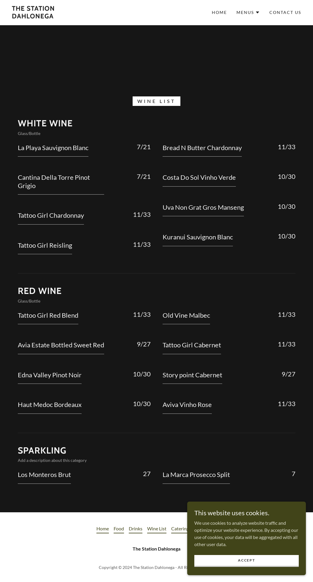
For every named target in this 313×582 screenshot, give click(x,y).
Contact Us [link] (285, 12)
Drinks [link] (135, 528)
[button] (248, 12)
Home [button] (102, 528)
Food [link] (119, 528)
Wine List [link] (156, 528)
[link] (50, 16)
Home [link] (219, 12)
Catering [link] (180, 528)
